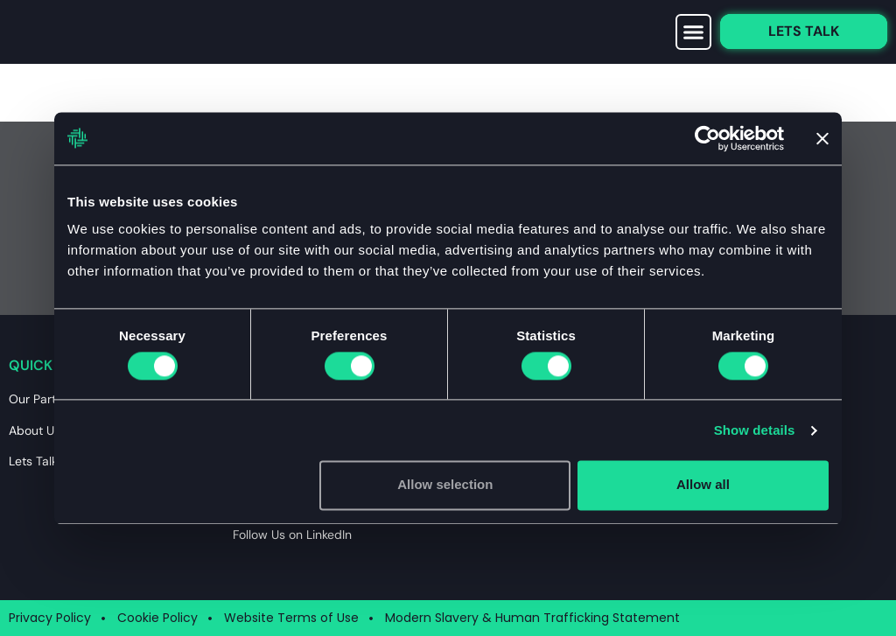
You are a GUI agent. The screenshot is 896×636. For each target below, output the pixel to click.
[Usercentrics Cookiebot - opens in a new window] (707, 138)
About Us (34, 430)
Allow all (703, 485)
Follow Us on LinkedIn (292, 534)
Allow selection (445, 485)
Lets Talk (33, 461)
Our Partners (44, 399)
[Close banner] (822, 138)
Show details (754, 430)
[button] (694, 32)
